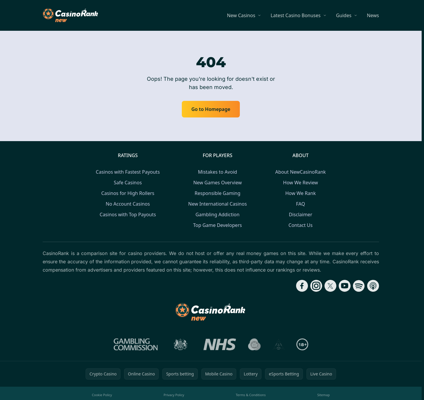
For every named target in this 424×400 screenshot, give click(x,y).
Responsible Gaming (217, 193)
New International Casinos (217, 204)
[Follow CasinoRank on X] (330, 286)
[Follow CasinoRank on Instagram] (316, 286)
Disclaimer (300, 214)
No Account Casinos (128, 204)
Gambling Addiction (217, 214)
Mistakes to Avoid (217, 172)
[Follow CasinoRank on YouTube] (345, 286)
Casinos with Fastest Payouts (128, 172)
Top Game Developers (217, 225)
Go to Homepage (210, 109)
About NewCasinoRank (300, 172)
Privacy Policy (173, 395)
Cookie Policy (102, 395)
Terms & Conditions (251, 395)
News (373, 15)
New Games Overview (217, 182)
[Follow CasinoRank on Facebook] (302, 286)
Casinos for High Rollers (127, 193)
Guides (343, 15)
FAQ (300, 204)
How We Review (300, 182)
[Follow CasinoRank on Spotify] (359, 286)
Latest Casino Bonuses (296, 15)
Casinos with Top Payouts (128, 214)
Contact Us (300, 225)
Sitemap (323, 395)
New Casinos (241, 15)
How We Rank (300, 193)
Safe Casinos (128, 182)
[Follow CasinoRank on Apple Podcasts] (373, 286)
